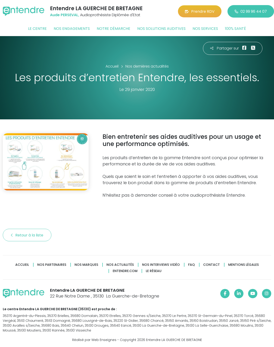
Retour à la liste (27, 235)
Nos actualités (120, 265)
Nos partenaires (51, 265)
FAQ (191, 265)
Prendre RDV (200, 11)
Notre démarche (113, 28)
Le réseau (154, 271)
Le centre (37, 28)
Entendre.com (125, 271)
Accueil (22, 265)
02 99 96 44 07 (251, 11)
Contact (211, 265)
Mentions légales (243, 265)
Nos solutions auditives (161, 28)
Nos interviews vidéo (161, 265)
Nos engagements (72, 28)
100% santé (235, 28)
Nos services (205, 28)
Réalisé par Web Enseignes (94, 340)
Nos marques (86, 265)
